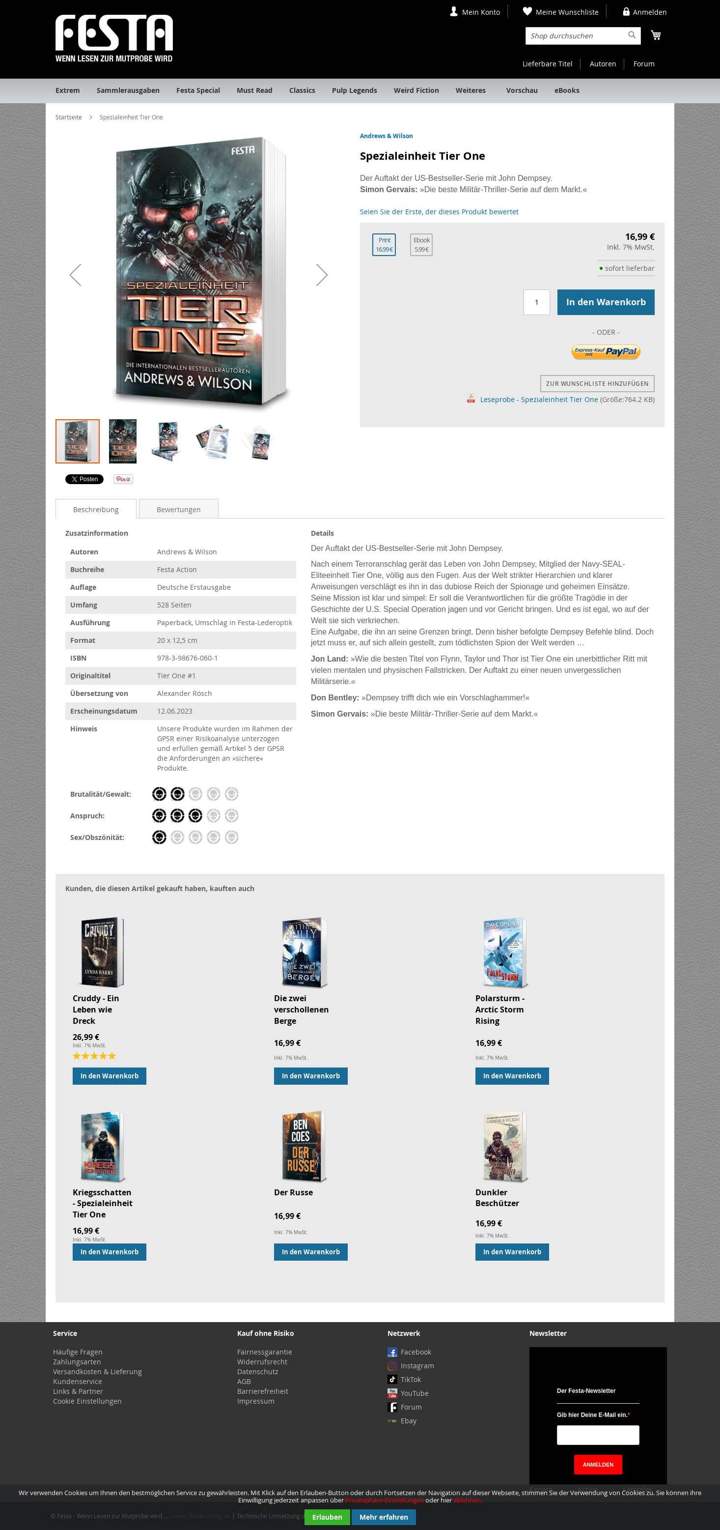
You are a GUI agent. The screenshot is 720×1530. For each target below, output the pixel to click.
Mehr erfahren (384, 1517)
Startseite (68, 117)
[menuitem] (68, 91)
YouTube (415, 1393)
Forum (644, 63)
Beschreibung (96, 509)
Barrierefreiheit (262, 1391)
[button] (75, 275)
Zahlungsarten (77, 1361)
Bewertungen (179, 509)
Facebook (416, 1352)
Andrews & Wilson (386, 136)
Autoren (603, 63)
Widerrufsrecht (262, 1361)
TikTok (411, 1379)
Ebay (408, 1420)
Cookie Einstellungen (87, 1401)
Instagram (417, 1365)
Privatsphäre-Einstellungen (384, 1500)
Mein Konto (481, 12)
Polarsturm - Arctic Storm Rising (500, 1009)
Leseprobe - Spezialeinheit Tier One (533, 399)
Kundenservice (77, 1381)
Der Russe (293, 1192)
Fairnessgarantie (264, 1352)
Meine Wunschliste (567, 12)
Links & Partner (78, 1391)
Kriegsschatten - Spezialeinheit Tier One (103, 1203)
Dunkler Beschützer (497, 1198)
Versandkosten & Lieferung (97, 1371)
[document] (360, 1507)
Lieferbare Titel (548, 63)
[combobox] (583, 36)
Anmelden (650, 12)
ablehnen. (467, 1500)
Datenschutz (257, 1371)
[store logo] (114, 38)
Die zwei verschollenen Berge (301, 1009)
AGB (244, 1381)
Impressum (256, 1401)
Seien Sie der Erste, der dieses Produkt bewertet (439, 211)
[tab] (96, 509)
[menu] (360, 91)
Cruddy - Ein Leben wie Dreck (96, 1009)
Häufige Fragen (78, 1352)
